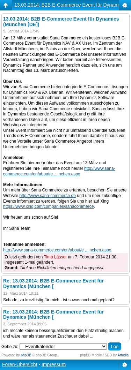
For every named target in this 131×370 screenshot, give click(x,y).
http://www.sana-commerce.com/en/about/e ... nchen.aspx (59, 171)
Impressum (54, 364)
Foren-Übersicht (19, 364)
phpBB (26, 355)
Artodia (123, 355)
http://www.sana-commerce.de (47, 195)
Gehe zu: (10, 346)
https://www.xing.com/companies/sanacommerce (48, 206)
